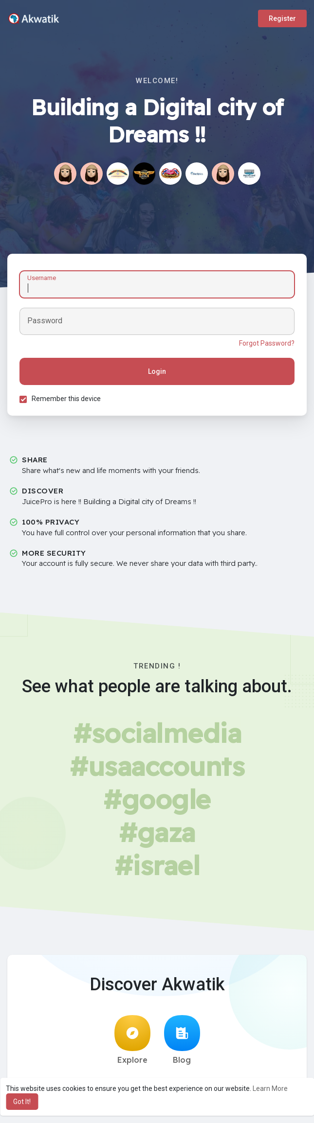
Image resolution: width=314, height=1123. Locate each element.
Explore (132, 1040)
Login (157, 371)
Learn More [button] (270, 1088)
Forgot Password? (267, 343)
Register (282, 18)
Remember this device (66, 399)
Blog (182, 1040)
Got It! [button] (22, 1101)
